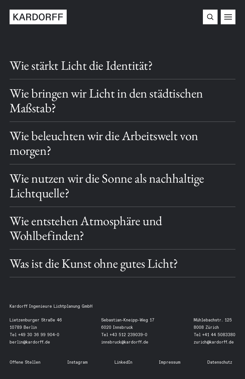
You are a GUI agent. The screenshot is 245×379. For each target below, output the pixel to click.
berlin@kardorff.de (30, 342)
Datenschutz (219, 362)
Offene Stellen (25, 362)
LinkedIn (123, 362)
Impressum (170, 362)
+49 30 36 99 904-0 (38, 335)
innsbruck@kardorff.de (124, 342)
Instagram (77, 362)
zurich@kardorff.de (214, 342)
